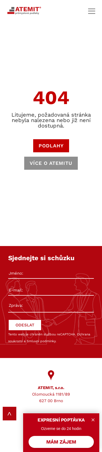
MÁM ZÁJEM (61, 442)
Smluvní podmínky (41, 341)
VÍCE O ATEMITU (51, 163)
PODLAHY (51, 145)
